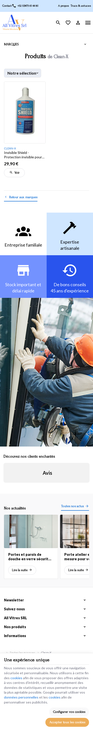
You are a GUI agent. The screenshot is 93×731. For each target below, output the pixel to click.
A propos (63, 5)
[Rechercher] (58, 23)
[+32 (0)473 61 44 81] (25, 6)
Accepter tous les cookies (67, 722)
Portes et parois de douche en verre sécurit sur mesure (28, 556)
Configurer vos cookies (69, 712)
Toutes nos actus (72, 506)
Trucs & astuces (80, 5)
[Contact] (7, 6)
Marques (11, 44)
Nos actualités (15, 508)
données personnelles (21, 697)
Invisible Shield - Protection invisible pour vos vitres (23, 154)
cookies (16, 678)
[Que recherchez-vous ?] (46, 25)
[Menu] (88, 23)
